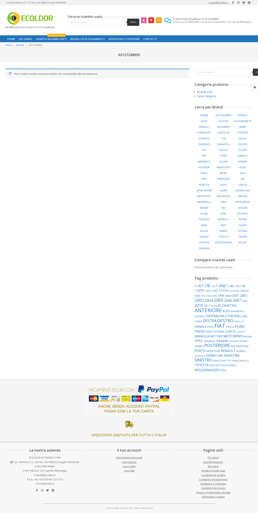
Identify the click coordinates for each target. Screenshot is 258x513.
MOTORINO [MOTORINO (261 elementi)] (233, 336)
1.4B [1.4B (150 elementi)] (230, 286)
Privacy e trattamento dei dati (213, 492)
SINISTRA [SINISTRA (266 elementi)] (232, 355)
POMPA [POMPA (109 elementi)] (199, 346)
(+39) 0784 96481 (45, 466)
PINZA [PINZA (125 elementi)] (243, 341)
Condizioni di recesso (213, 488)
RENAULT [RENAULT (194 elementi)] (228, 351)
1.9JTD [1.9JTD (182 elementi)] (199, 290)
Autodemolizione (213, 462)
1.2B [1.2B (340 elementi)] (206, 285)
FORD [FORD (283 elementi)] (240, 326)
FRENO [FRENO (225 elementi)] (200, 331)
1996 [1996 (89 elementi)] (208, 295)
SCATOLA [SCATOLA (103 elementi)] (200, 355)
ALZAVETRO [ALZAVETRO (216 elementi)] (227, 305)
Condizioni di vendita (213, 475)
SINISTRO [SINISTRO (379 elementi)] (203, 360)
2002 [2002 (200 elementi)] (243, 295)
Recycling (213, 466)
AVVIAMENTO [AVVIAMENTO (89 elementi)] (237, 311)
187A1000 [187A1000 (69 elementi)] (235, 291)
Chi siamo (213, 457)
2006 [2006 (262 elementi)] (228, 300)
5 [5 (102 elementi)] (229, 290)
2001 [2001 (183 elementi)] (235, 295)
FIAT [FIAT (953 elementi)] (219, 325)
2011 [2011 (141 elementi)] (207, 306)
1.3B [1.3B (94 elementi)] (213, 286)
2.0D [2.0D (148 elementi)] (215, 291)
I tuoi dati (129, 470)
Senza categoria (206, 96)
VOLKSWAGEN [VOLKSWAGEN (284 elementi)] (207, 369)
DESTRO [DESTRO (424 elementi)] (225, 320)
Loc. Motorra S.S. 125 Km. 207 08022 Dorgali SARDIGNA (46, 462)
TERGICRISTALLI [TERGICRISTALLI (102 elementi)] (240, 360)
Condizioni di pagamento (213, 479)
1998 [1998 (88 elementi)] (214, 295)
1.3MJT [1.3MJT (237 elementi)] (221, 285)
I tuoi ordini (129, 466)
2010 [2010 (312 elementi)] (199, 305)
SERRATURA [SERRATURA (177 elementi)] (214, 356)
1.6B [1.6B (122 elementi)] (242, 286)
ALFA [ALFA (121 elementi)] (214, 305)
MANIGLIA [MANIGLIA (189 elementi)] (202, 336)
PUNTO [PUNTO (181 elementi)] (200, 351)
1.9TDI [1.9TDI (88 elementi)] (208, 290)
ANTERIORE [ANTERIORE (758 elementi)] (208, 310)
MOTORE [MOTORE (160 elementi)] (216, 336)
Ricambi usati (204, 92)
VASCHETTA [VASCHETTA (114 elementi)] (216, 365)
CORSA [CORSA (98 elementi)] (198, 321)
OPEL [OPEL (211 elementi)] (199, 340)
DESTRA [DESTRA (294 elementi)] (210, 320)
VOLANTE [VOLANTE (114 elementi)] (230, 365)
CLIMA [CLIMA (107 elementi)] (243, 316)
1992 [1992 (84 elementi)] (203, 295)
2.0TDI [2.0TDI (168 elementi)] (223, 290)
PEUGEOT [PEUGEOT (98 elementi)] (234, 341)
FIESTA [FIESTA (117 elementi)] (230, 326)
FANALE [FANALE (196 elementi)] (200, 326)
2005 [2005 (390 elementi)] (218, 300)
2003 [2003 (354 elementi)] (199, 300)
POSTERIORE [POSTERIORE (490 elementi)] (217, 345)
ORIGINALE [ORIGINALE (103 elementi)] (210, 341)
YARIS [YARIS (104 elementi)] (223, 370)
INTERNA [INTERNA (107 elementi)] (219, 331)
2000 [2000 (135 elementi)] (228, 295)
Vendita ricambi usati (213, 470)
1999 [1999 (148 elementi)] (221, 296)
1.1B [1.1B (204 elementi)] (198, 285)
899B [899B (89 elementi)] (197, 295)
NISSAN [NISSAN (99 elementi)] (247, 336)
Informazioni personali (129, 457)
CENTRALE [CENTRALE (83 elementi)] (200, 316)
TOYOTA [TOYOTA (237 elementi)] (201, 364)
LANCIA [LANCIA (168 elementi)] (230, 331)
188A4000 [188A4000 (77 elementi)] (244, 291)
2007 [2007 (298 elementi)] (237, 300)
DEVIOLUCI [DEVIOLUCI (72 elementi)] (239, 321)
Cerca (133, 22)
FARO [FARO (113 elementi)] (210, 326)
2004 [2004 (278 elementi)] (209, 300)
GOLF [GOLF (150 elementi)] (210, 331)
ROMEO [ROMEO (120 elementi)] (241, 351)
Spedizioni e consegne (213, 483)
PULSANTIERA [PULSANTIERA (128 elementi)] (240, 346)
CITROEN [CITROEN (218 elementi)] (232, 316)
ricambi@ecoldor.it (218, 2)
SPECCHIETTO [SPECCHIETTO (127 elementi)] (222, 360)
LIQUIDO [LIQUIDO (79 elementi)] (240, 331)
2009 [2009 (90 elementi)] (244, 300)
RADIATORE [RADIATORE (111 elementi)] (213, 351)
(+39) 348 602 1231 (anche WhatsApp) (45, 470)
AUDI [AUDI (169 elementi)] (226, 311)
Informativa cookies (213, 496)
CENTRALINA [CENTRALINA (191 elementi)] (214, 316)
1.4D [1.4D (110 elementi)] (237, 286)
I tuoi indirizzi (129, 462)
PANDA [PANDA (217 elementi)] (222, 340)
